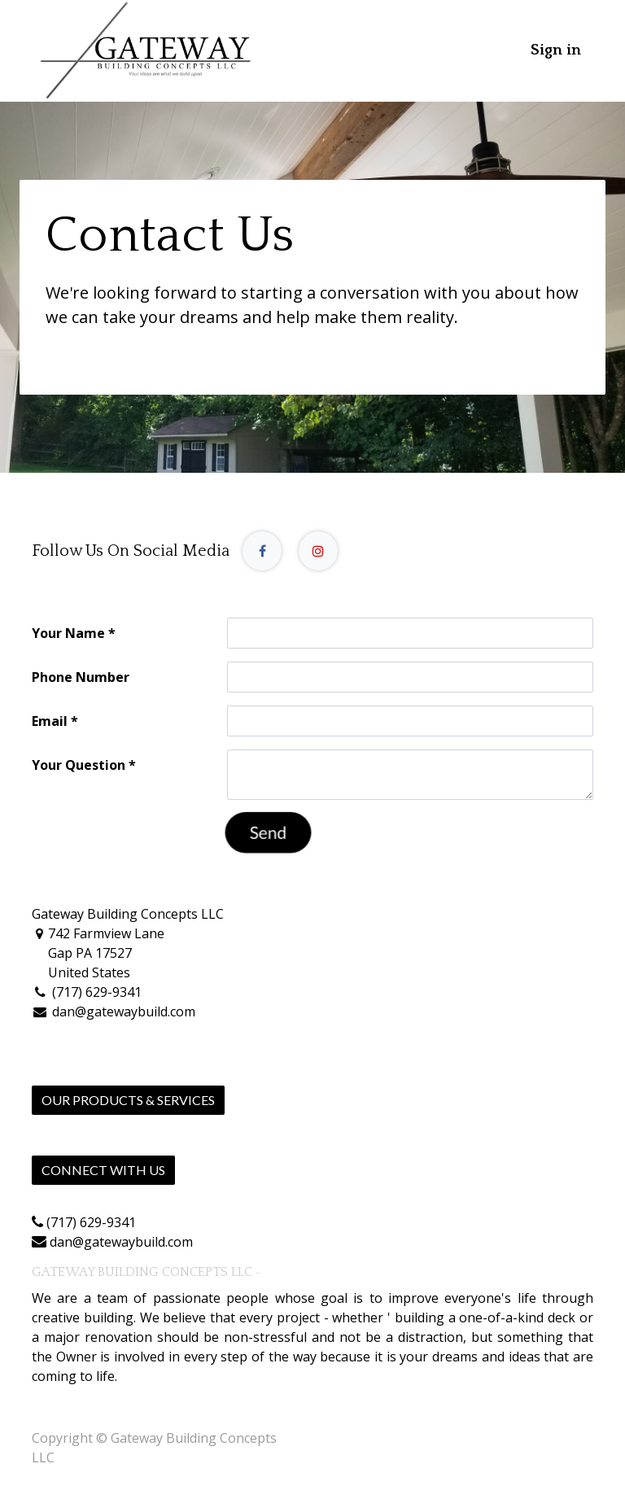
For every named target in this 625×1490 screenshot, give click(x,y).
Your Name (68, 633)
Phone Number (80, 677)
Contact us (64, 1203)
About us (287, 1272)
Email (50, 721)
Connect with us (103, 1170)
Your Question (78, 765)
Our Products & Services (128, 1100)
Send (268, 832)
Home (50, 1133)
